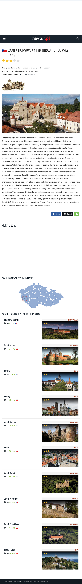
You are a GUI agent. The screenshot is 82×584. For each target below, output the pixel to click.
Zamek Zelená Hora (11, 524)
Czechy (47, 68)
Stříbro (7, 370)
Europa (35, 68)
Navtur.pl (19, 581)
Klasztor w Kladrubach (12, 319)
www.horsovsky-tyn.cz (27, 75)
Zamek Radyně (9, 473)
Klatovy (7, 396)
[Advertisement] (41, 18)
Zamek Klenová (10, 421)
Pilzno (6, 447)
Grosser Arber (9, 549)
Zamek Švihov (9, 345)
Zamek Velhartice (11, 498)
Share (56, 214)
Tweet (68, 214)
